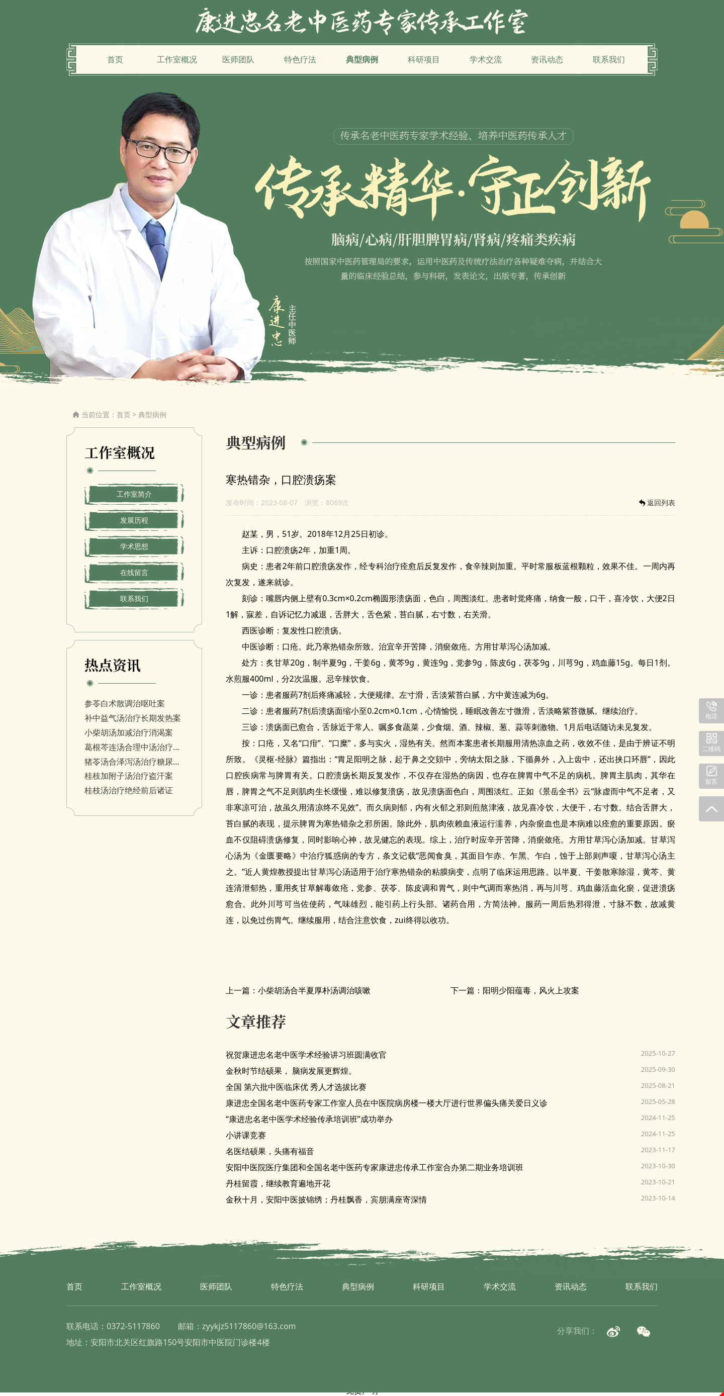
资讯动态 (547, 59)
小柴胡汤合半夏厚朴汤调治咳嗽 (314, 990)
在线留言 (134, 572)
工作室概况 (177, 59)
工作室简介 (134, 494)
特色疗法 (300, 59)
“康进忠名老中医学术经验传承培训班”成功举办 (309, 1119)
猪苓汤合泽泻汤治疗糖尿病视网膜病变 (134, 761)
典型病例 (362, 59)
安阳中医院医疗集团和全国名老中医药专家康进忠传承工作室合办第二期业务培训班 (374, 1167)
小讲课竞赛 (246, 1135)
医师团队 (238, 59)
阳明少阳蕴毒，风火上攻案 (531, 990)
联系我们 (609, 59)
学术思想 (134, 546)
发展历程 (134, 520)
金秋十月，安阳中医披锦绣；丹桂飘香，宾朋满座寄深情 (326, 1199)
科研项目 (424, 59)
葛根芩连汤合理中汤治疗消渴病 (134, 747)
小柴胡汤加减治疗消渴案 (128, 732)
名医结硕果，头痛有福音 (270, 1151)
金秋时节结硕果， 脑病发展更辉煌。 (291, 1070)
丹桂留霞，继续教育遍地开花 (278, 1183)
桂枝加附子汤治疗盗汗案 (128, 775)
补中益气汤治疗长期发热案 (132, 717)
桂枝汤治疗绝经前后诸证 (128, 790)
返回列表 (656, 503)
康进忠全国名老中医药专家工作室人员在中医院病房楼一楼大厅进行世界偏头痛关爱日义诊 (387, 1102)
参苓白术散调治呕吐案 (124, 703)
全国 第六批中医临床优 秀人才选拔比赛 (296, 1086)
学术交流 (486, 59)
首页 (115, 59)
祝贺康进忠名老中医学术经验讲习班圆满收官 (306, 1054)
